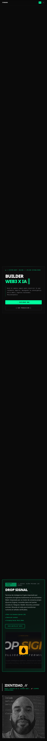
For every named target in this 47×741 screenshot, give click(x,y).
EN (43, 2)
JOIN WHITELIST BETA (15, 626)
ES (40, 2)
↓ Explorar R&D (23, 302)
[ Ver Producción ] (23, 308)
